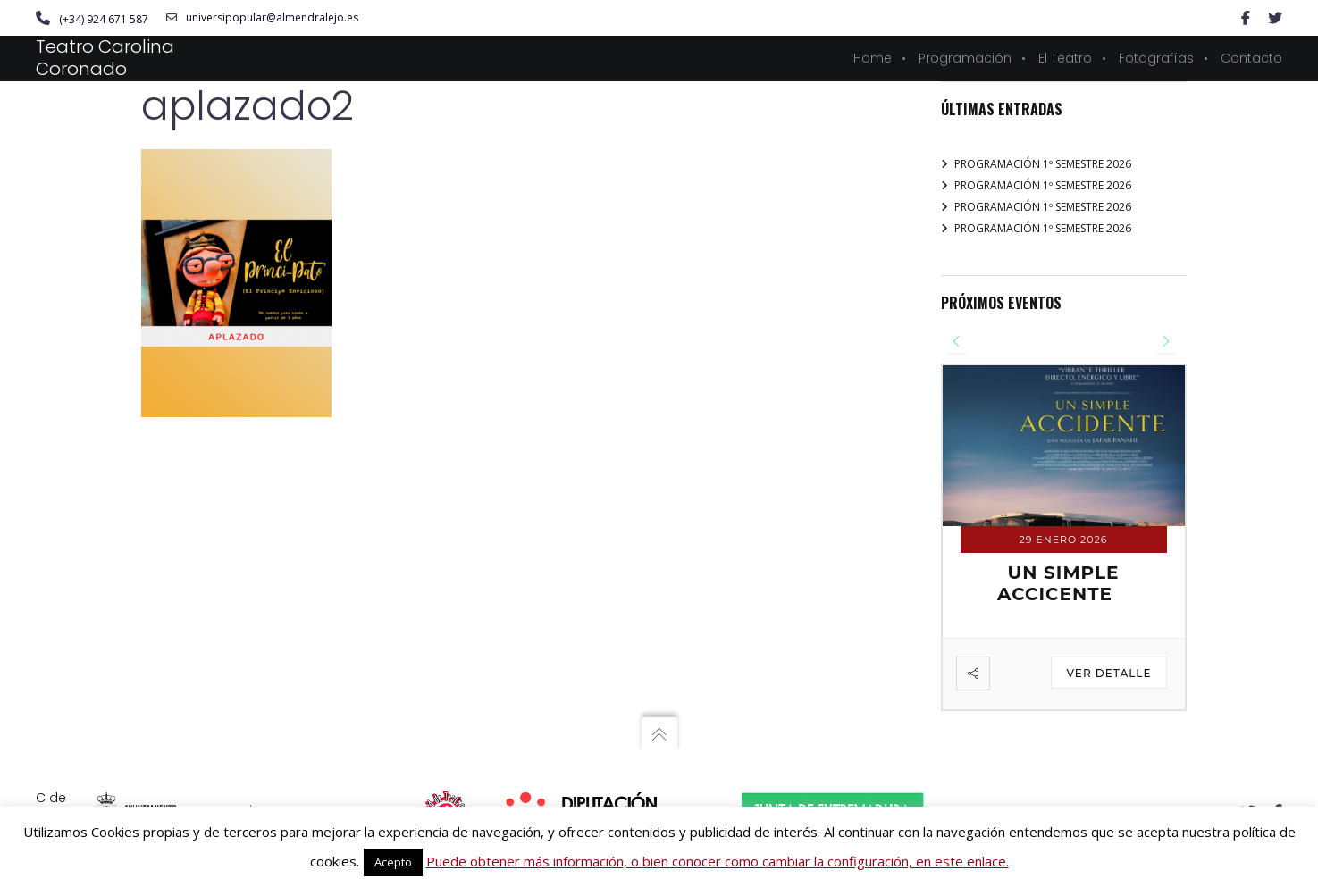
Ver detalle (1108, 674)
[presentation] (956, 342)
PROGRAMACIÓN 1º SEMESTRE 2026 (1042, 164)
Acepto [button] (393, 862)
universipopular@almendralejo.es (262, 18)
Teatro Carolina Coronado (105, 57)
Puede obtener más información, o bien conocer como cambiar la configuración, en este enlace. (717, 861)
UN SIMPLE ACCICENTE (1058, 584)
